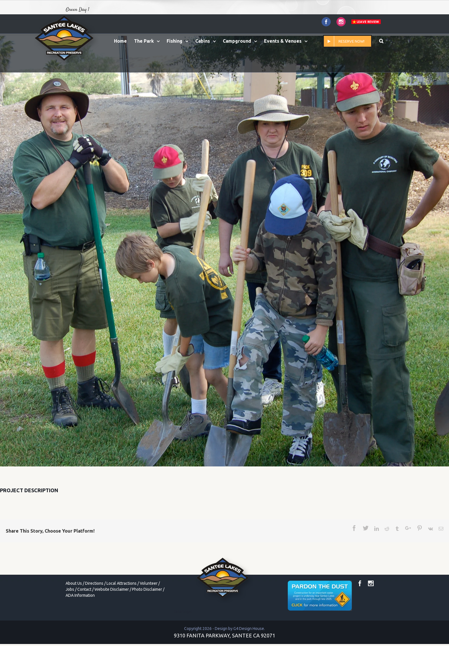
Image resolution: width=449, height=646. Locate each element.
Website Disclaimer (111, 589)
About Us (74, 583)
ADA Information (80, 595)
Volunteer (148, 583)
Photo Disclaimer (147, 589)
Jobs (70, 589)
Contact (84, 589)
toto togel (183, 611)
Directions (94, 583)
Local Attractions (122, 583)
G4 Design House (248, 628)
